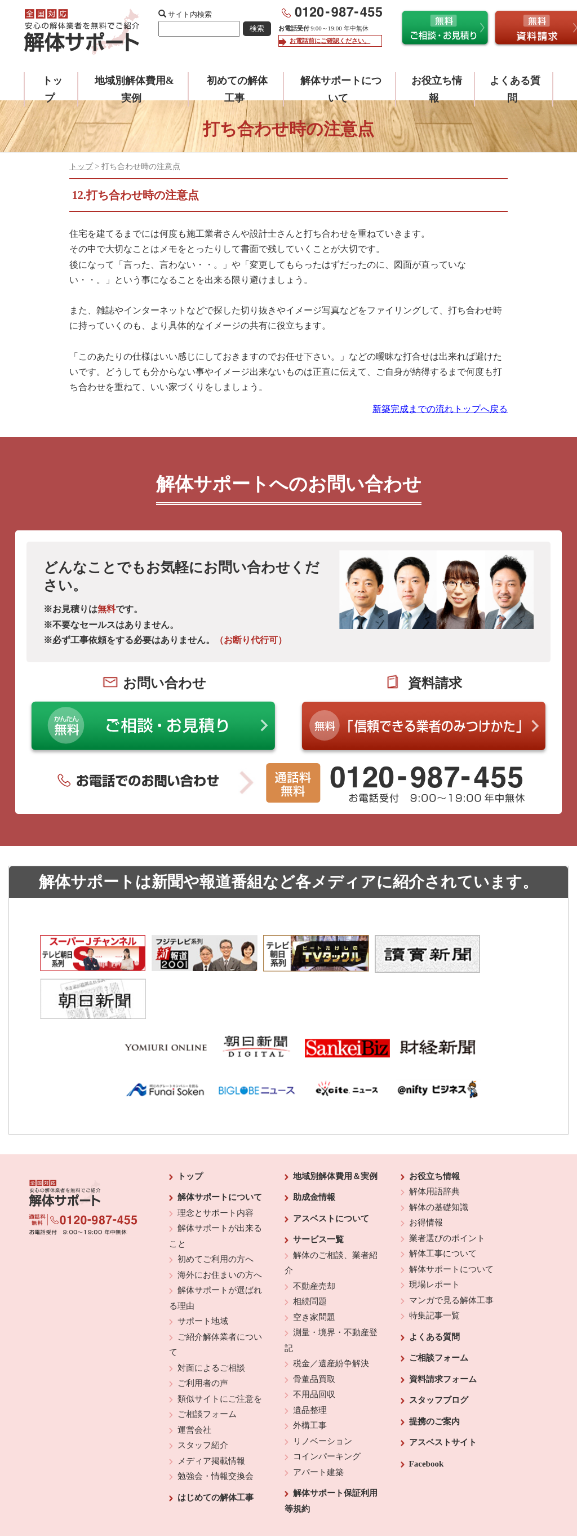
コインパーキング (327, 1404)
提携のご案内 (434, 1369)
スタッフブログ (438, 1348)
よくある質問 (434, 1285)
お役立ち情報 (434, 1124)
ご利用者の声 (202, 1331)
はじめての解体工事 (215, 1445)
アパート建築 (318, 1420)
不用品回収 (314, 1342)
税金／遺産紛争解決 (331, 1311)
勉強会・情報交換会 (215, 1424)
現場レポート (434, 1232)
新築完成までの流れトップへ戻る (440, 409)
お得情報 (426, 1170)
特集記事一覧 (434, 1263)
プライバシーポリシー (366, 1498)
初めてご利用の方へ (215, 1207)
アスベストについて (331, 1166)
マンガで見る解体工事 (451, 1248)
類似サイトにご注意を (219, 1347)
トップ (81, 166)
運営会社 (194, 1378)
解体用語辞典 (434, 1139)
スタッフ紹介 (202, 1393)
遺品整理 (310, 1358)
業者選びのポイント (447, 1186)
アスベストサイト (443, 1390)
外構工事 (310, 1373)
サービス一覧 (318, 1187)
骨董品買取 (314, 1327)
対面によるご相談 (211, 1316)
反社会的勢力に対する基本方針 (279, 1498)
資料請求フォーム (443, 1327)
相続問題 (310, 1249)
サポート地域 (202, 1269)
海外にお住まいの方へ (219, 1223)
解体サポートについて (219, 1145)
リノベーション (322, 1389)
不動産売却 (314, 1234)
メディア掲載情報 (211, 1409)
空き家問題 (314, 1265)
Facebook (426, 1411)
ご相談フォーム (207, 1362)
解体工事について (443, 1201)
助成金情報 (314, 1145)
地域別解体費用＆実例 (335, 1124)
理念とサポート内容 (215, 1161)
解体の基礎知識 (438, 1155)
